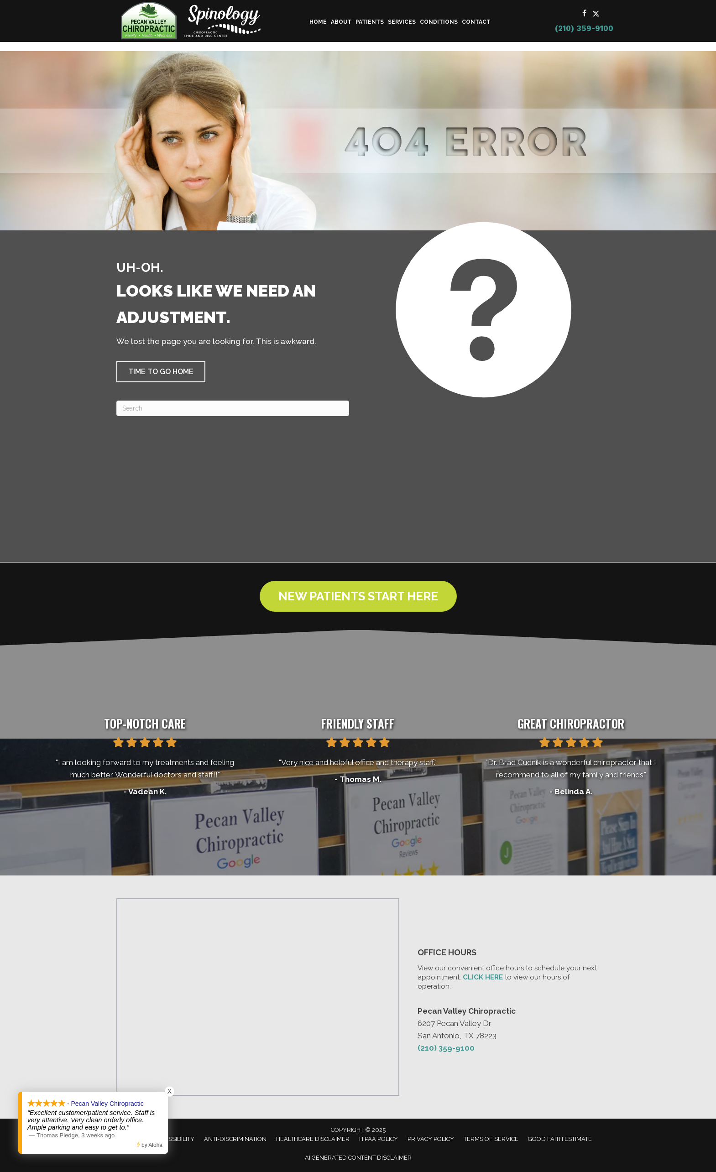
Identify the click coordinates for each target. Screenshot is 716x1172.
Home (318, 22)
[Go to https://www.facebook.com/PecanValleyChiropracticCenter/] (584, 14)
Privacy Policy (431, 1139)
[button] (160, 371)
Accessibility (173, 1139)
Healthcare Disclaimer (313, 1139)
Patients (369, 22)
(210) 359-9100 (584, 28)
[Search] (232, 408)
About (341, 22)
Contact (476, 22)
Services (402, 22)
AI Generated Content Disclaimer (358, 1157)
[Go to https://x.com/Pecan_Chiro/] (596, 14)
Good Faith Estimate (560, 1139)
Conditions (439, 22)
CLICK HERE (483, 977)
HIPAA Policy (378, 1139)
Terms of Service (491, 1139)
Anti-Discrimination (235, 1139)
